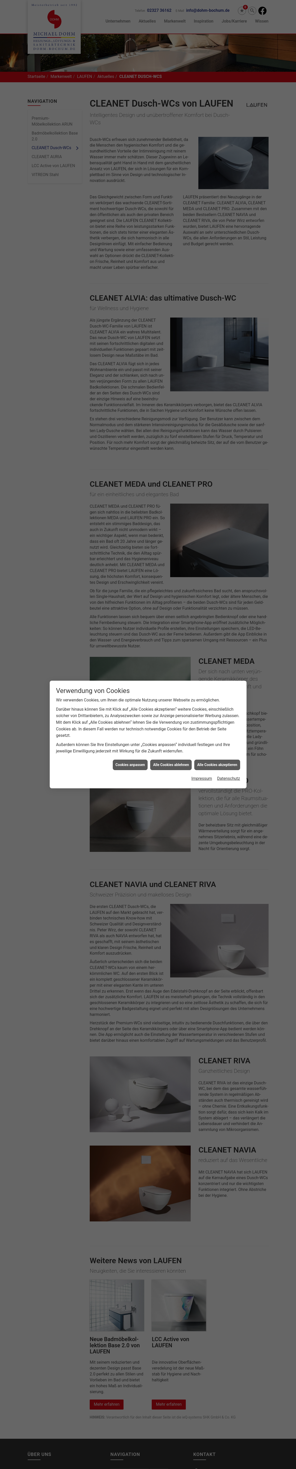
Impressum (201, 776)
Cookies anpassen (130, 762)
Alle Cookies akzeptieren (217, 762)
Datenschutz (228, 776)
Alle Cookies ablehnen (171, 762)
